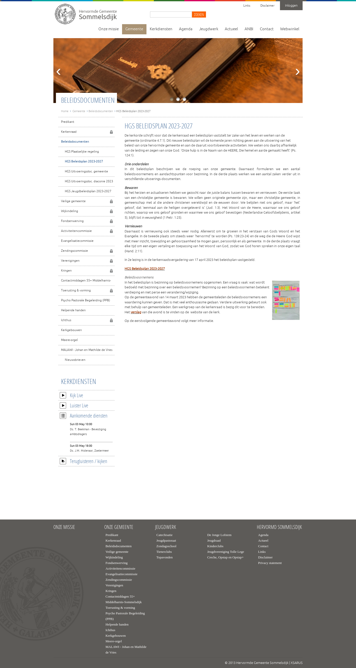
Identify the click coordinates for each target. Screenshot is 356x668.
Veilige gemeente (73, 201)
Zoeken (199, 14)
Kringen (66, 271)
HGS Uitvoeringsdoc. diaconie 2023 (89, 181)
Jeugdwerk (208, 29)
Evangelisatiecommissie (77, 241)
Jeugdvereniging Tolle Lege (225, 552)
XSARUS (297, 663)
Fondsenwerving (72, 221)
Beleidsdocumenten (100, 111)
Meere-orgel (69, 340)
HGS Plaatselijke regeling (82, 152)
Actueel (231, 29)
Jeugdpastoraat (166, 540)
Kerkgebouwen (71, 330)
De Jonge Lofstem (219, 535)
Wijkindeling (69, 211)
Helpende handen (73, 310)
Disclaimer (267, 6)
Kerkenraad (69, 132)
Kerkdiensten (161, 29)
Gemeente (134, 29)
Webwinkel (289, 29)
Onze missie (108, 29)
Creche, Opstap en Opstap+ (225, 557)
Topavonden (164, 557)
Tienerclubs (164, 552)
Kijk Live (71, 395)
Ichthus (66, 320)
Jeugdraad (214, 540)
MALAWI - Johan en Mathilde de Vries (86, 350)
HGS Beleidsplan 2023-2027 (84, 162)
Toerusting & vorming (76, 290)
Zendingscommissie (74, 251)
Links (246, 6)
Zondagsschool (166, 546)
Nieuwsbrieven (75, 360)
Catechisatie (164, 535)
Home (64, 111)
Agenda (185, 29)
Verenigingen (70, 261)
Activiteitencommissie (76, 231)
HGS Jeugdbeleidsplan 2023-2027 (88, 191)
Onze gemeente (118, 527)
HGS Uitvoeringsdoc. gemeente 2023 (83, 173)
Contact (267, 29)
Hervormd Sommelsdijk (279, 527)
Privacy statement (270, 563)
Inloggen (291, 6)
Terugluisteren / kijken (83, 461)
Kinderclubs (215, 546)
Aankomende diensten (84, 415)
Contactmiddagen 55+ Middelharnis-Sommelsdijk (84, 282)
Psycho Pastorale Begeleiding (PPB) (85, 300)
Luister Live (74, 405)
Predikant (67, 122)
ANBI (249, 29)
